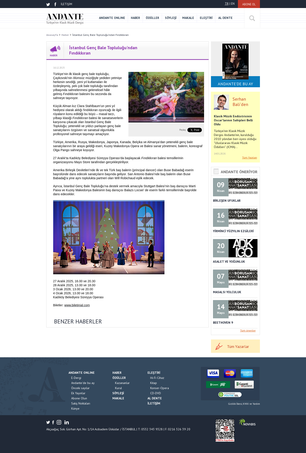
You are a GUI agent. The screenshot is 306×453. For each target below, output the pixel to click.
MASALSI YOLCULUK (227, 292)
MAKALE (188, 18)
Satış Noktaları (80, 403)
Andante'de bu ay (83, 383)
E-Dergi (76, 378)
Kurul (118, 388)
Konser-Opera (159, 388)
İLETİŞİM (66, 4)
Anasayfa (52, 35)
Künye (75, 408)
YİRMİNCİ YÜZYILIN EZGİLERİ (233, 231)
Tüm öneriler (248, 330)
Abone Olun (79, 398)
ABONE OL (248, 4)
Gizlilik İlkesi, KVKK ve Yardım (244, 403)
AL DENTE (225, 18)
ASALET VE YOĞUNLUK (229, 262)
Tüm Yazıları (249, 157)
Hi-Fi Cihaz (157, 378)
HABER (135, 18)
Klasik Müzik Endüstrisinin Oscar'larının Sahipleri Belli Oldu (233, 120)
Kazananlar (122, 383)
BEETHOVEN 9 (223, 323)
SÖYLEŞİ (170, 18)
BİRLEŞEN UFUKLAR (227, 201)
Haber (65, 35)
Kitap (153, 383)
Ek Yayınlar (78, 393)
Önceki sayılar (80, 388)
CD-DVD (155, 393)
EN (233, 4)
